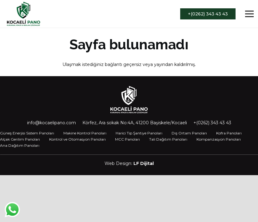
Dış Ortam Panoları (189, 133)
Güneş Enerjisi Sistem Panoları (27, 133)
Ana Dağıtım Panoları (19, 145)
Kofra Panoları (229, 133)
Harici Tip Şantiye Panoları (139, 133)
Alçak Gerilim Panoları (20, 139)
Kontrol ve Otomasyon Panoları (77, 139)
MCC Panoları (127, 139)
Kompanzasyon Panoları (218, 139)
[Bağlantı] (23, 14)
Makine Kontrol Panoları (84, 133)
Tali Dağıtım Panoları (168, 139)
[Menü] (249, 14)
